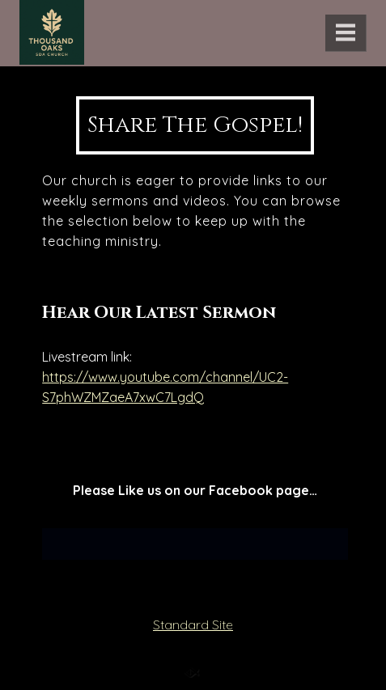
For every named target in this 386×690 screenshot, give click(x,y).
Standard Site (193, 624)
